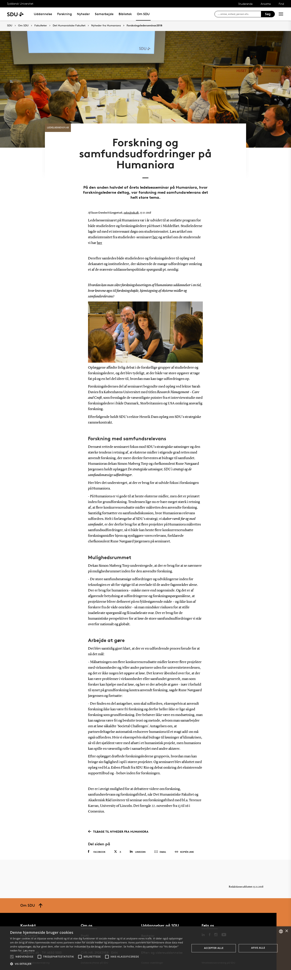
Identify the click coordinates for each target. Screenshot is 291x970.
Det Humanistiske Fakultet (69, 25)
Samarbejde (104, 14)
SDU (9, 25)
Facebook (97, 851)
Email (160, 852)
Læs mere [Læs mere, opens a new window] (28, 950)
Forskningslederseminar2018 (144, 25)
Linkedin (138, 851)
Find (281, 3)
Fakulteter (40, 25)
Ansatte (266, 3)
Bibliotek (125, 14)
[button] (12, 957)
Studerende (245, 3)
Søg (268, 14)
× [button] (286, 931)
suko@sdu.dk (131, 212)
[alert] (145, 948)
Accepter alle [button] (213, 948)
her (155, 237)
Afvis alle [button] (258, 947)
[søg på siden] (239, 14)
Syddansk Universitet (20, 3)
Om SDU (143, 14)
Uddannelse (43, 14)
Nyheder (83, 14)
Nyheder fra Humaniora (106, 25)
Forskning (64, 14)
